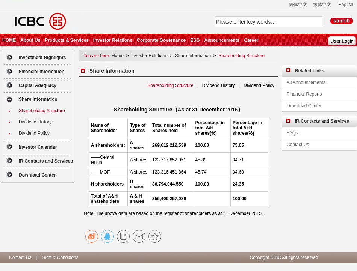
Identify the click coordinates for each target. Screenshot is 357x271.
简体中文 (298, 4)
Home (118, 55)
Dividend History (218, 85)
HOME (9, 40)
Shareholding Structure (241, 55)
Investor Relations (112, 40)
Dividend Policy (259, 85)
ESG (195, 40)
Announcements (221, 40)
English (346, 4)
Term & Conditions (59, 257)
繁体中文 (322, 4)
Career (251, 40)
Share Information (193, 55)
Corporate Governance (161, 40)
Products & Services (67, 40)
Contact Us (20, 257)
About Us (30, 40)
